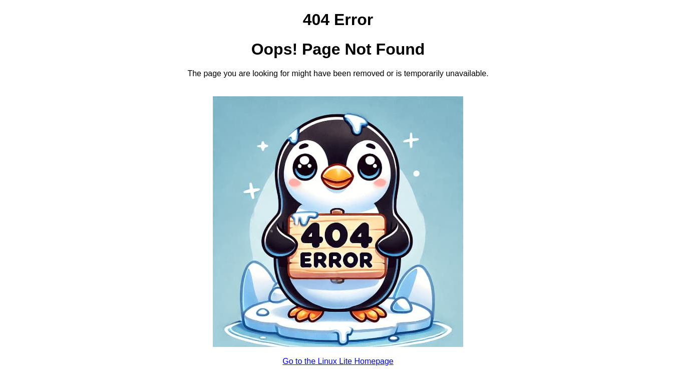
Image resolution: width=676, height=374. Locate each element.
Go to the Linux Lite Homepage (337, 361)
